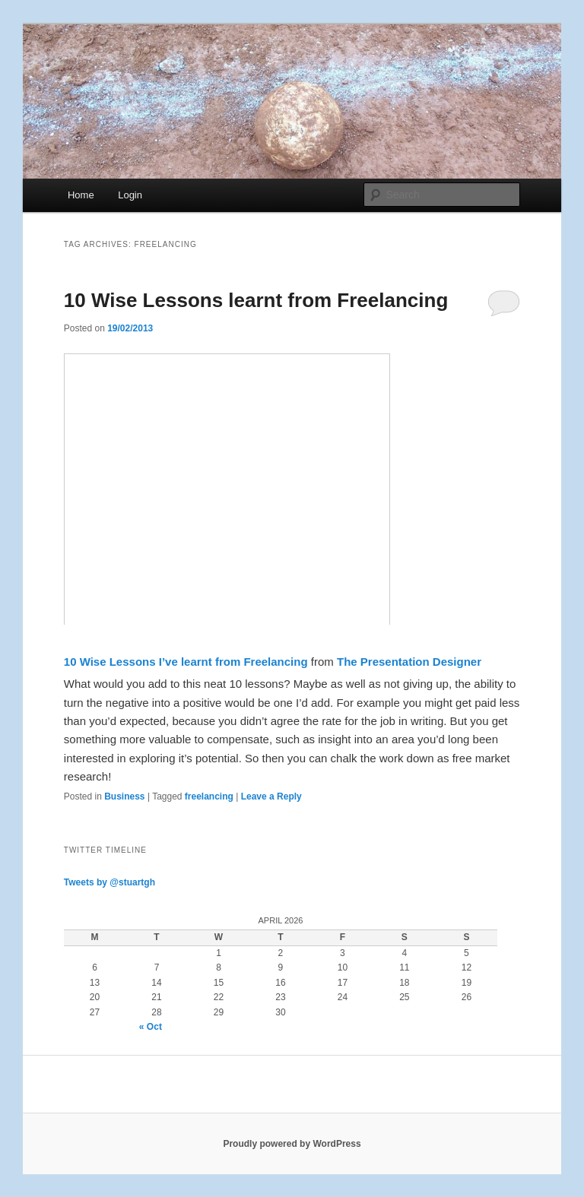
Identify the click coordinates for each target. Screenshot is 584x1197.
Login (130, 195)
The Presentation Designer (409, 661)
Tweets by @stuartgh (109, 882)
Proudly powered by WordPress (291, 1143)
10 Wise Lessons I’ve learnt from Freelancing (186, 661)
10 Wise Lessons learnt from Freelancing (256, 300)
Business (124, 796)
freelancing (209, 796)
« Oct (150, 1026)
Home (81, 195)
